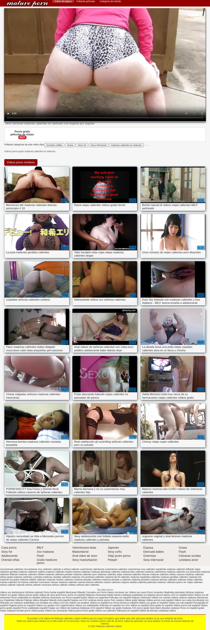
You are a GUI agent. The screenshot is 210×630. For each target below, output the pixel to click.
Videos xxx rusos (137, 592)
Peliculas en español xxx (112, 605)
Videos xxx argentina (98, 597)
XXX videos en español (137, 605)
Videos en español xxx (101, 602)
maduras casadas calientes (57, 577)
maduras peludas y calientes (116, 579)
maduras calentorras (155, 571)
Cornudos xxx (93, 592)
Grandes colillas (54, 145)
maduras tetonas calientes (163, 579)
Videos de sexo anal (49, 595)
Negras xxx (77, 600)
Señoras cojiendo (34, 592)
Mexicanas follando (75, 592)
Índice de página (63, 1)
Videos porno (74, 610)
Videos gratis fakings (134, 600)
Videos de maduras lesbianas (75, 608)
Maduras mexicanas (96, 595)
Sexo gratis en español (162, 605)
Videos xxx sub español (180, 602)
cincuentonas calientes (11, 569)
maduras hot (195, 577)
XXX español (97, 608)
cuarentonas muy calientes (141, 569)
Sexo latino (155, 608)
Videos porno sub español (187, 605)
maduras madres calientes (60, 579)
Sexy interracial (98, 145)
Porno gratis (88, 610)
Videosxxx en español (127, 610)
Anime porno (103, 600)
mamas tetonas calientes (90, 582)
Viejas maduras (8, 610)
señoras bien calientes (87, 585)
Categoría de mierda (110, 1)
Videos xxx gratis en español (153, 602)
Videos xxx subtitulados (87, 605)
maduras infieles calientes (33, 579)
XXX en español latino (182, 595)
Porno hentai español (54, 592)
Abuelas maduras (171, 608)
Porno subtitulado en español (25, 597)
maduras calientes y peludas (27, 577)
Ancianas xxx (121, 592)
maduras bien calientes (132, 571)
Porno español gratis (76, 597)
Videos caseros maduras (183, 597)
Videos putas (37, 610)
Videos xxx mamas (161, 597)
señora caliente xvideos (64, 585)
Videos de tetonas (148, 610)
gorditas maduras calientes (23, 571)
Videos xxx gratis (8, 595)
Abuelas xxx (202, 600)
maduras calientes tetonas (136, 574)
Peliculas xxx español (120, 597)
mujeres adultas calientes (134, 582)
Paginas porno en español (22, 605)
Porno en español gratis (192, 608)
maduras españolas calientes (145, 577)
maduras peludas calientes (87, 579)
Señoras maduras (194, 592)
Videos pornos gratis (28, 595)
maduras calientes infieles (31, 574)
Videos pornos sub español (160, 600)
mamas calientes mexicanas (35, 582)
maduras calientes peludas (59, 574)
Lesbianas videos (167, 610)
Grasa (70, 145)
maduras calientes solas (110, 574)
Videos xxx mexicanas (56, 610)
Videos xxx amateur (79, 602)
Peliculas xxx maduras (11, 602)
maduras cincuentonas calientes (87, 577)
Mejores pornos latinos (158, 595)
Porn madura (117, 600)
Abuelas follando (48, 600)
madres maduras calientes (51, 571)
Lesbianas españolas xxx (134, 595)
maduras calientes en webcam (126, 145)
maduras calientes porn (85, 574)
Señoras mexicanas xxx (53, 597)
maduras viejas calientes (189, 579)
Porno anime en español (72, 595)
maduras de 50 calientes (117, 577)
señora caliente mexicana (38, 585)
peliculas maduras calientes (162, 582)
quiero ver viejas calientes (189, 582)
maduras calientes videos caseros (167, 574)
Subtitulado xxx (31, 602)
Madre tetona (114, 595)
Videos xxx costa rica (185, 600)
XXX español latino (65, 605)
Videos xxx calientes (105, 610)
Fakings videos (31, 600)
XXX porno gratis (141, 608)
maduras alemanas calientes (105, 571)
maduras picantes (141, 579)
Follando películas (85, 1)
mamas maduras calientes (63, 582)
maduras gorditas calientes (174, 577)
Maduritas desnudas (174, 592)
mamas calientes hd (10, 582)
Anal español (63, 600)
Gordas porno (23, 610)
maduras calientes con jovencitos (183, 571)
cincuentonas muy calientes (38, 569)
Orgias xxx (54, 608)
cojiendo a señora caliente (65, 569)
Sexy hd (82, 145)
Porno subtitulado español (35, 608)
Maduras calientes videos (27, 4)
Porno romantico (155, 592)
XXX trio (64, 602)
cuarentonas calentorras (92, 569)
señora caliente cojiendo (12, 585)
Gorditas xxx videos (50, 602)
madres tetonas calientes (78, 571)
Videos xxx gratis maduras (118, 608)
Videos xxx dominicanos (12, 592)
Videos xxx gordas (45, 605)
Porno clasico (107, 592)
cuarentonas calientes (116, 569)
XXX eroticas (89, 600)
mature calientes (112, 582)
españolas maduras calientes (170, 569)
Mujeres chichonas (141, 597)
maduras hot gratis (9, 579)
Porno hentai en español (125, 602)
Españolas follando (13, 600)
